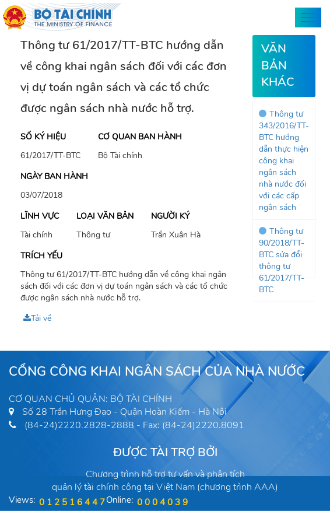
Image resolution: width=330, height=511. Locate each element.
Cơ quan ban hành (140, 136)
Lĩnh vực (39, 216)
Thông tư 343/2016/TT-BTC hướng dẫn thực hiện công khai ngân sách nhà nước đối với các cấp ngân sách (284, 160)
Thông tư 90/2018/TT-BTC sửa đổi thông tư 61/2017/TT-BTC (281, 260)
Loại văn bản (105, 216)
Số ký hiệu (43, 136)
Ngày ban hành (54, 176)
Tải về (37, 318)
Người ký (170, 216)
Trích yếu (41, 255)
